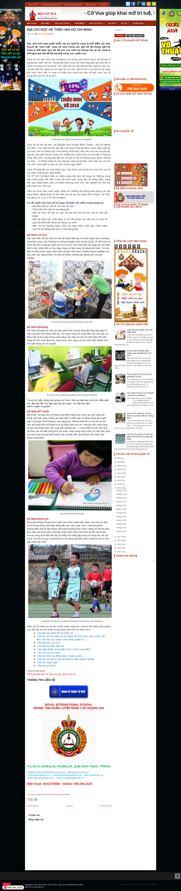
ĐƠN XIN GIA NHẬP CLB (73, 5)
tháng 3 (120, 524)
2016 (119, 540)
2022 (119, 473)
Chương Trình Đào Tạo (50, 5)
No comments (49, 34)
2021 (119, 477)
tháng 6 (120, 513)
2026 (119, 458)
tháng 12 (120, 490)
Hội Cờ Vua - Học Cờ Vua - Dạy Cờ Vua (53, 885)
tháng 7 (120, 509)
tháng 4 (120, 520)
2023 (119, 469)
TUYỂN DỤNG (140, 22)
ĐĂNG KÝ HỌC (91, 5)
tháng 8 (120, 505)
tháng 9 (120, 502)
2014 (119, 548)
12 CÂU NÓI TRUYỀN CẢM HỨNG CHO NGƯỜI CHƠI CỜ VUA (139, 353)
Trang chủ (69, 806)
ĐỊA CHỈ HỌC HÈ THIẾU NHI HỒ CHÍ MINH (59, 29)
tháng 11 (120, 494)
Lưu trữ (139, 36)
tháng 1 (120, 531)
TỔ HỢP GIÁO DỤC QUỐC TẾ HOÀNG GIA (141, 884)
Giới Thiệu (47, 22)
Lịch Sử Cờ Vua (97, 22)
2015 (119, 544)
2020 (119, 480)
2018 (119, 488)
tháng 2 (120, 528)
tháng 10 (120, 498)
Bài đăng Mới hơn (33, 806)
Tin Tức (126, 22)
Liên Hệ (103, 5)
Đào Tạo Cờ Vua (64, 22)
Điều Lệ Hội (33, 5)
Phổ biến (120, 36)
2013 (119, 552)
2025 (119, 462)
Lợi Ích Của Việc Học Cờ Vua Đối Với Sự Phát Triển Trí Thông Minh (140, 415)
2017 (119, 537)
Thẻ (129, 36)
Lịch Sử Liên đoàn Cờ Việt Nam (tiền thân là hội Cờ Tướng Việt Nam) (140, 436)
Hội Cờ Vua (32, 23)
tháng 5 (120, 517)
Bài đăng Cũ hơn (106, 806)
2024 (119, 466)
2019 (119, 484)
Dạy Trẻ (113, 22)
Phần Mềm (81, 22)
